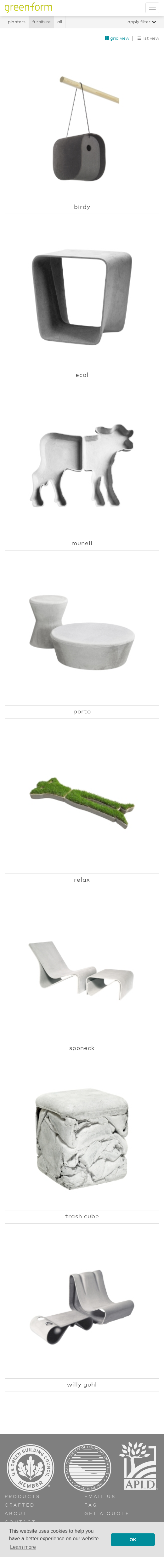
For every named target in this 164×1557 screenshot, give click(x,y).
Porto (82, 712)
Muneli (82, 543)
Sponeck (82, 1048)
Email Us (100, 1497)
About (16, 1514)
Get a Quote (107, 1514)
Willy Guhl (82, 1385)
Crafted (20, 1505)
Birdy (82, 207)
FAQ (91, 1505)
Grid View (117, 38)
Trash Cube (82, 1217)
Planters (16, 22)
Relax (82, 880)
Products (22, 1497)
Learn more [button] (23, 1547)
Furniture (41, 22)
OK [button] (132, 1539)
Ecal (82, 375)
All (59, 22)
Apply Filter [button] (141, 22)
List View (148, 38)
